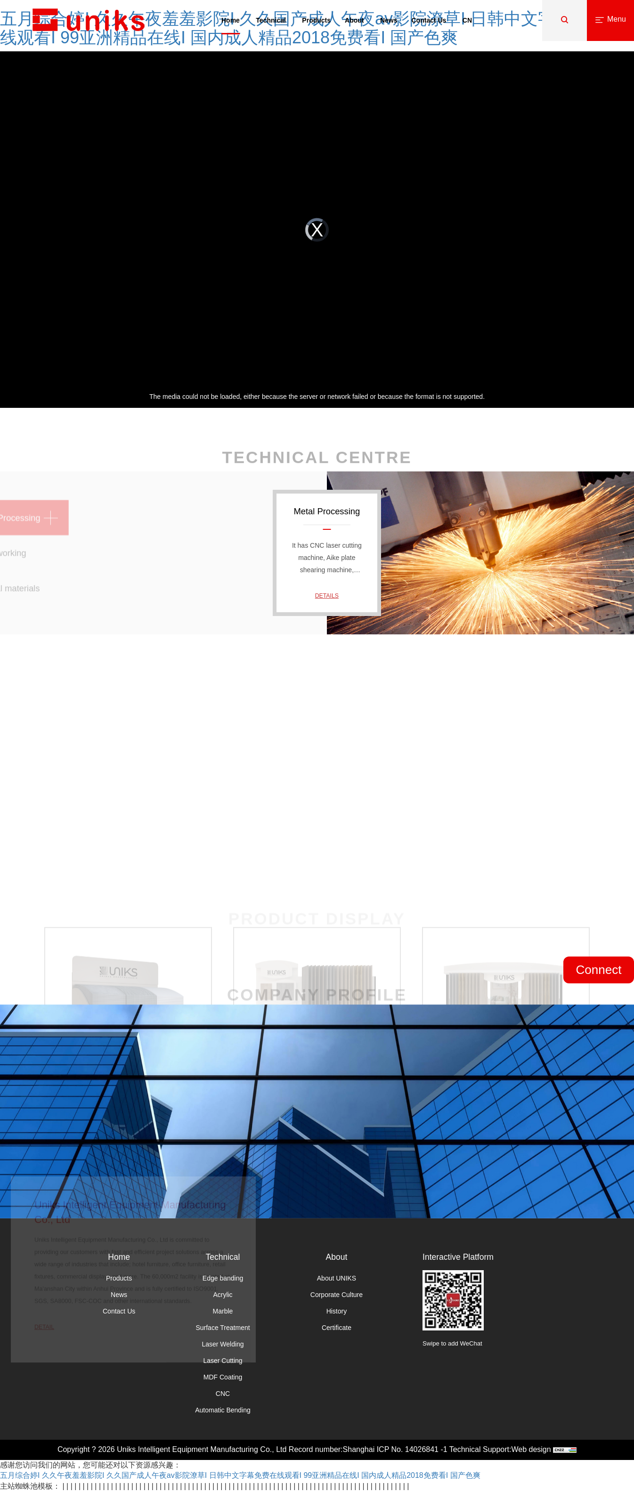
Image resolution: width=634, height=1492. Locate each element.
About (354, 20)
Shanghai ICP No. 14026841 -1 (395, 1449)
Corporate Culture (336, 1294)
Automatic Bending (223, 1410)
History (336, 1311)
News (389, 20)
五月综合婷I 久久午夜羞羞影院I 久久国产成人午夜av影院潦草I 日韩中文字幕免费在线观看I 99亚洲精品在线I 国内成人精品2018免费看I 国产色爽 (240, 1475)
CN (467, 20)
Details (327, 595)
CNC (223, 1393)
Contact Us (429, 20)
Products (316, 20)
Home (230, 20)
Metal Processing (326, 511)
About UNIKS (336, 1278)
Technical (271, 20)
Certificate (336, 1327)
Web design (531, 1449)
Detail (44, 1350)
